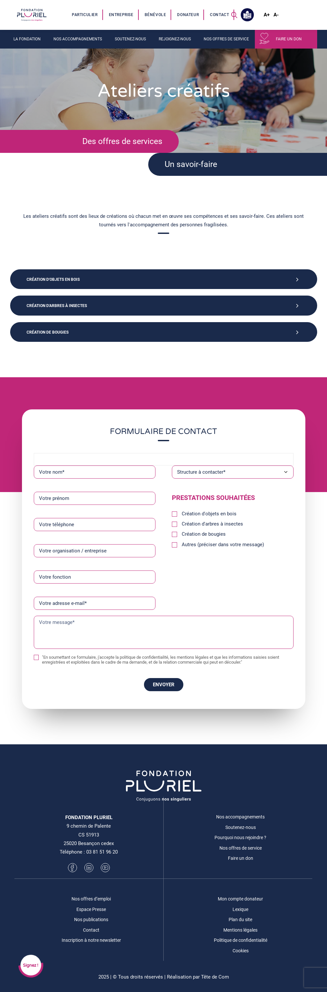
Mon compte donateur (240, 898)
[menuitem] (85, 15)
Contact (219, 14)
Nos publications (91, 919)
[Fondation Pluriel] (32, 15)
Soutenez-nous (130, 39)
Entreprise (121, 14)
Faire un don (289, 39)
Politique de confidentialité (240, 940)
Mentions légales (240, 930)
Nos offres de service (226, 39)
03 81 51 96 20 (102, 852)
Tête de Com (215, 977)
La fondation (27, 39)
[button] (234, 15)
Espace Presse (91, 909)
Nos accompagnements (77, 39)
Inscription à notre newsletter (91, 940)
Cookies (241, 950)
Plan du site (240, 919)
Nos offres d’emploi (91, 898)
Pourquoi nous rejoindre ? (240, 837)
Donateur (188, 14)
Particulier (85, 14)
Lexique (240, 909)
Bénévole (155, 14)
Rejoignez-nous (175, 39)
